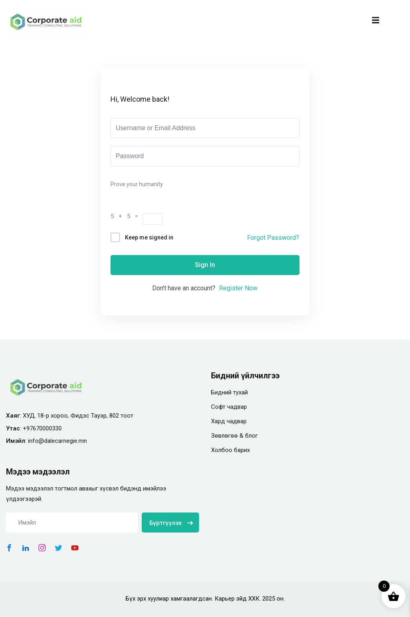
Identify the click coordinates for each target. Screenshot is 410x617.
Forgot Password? (273, 237)
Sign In (205, 265)
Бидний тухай (229, 392)
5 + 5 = (127, 216)
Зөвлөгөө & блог (234, 435)
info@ (36, 440)
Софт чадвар (229, 406)
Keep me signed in (149, 237)
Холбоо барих (230, 450)
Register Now (238, 288)
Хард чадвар (229, 421)
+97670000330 (42, 428)
